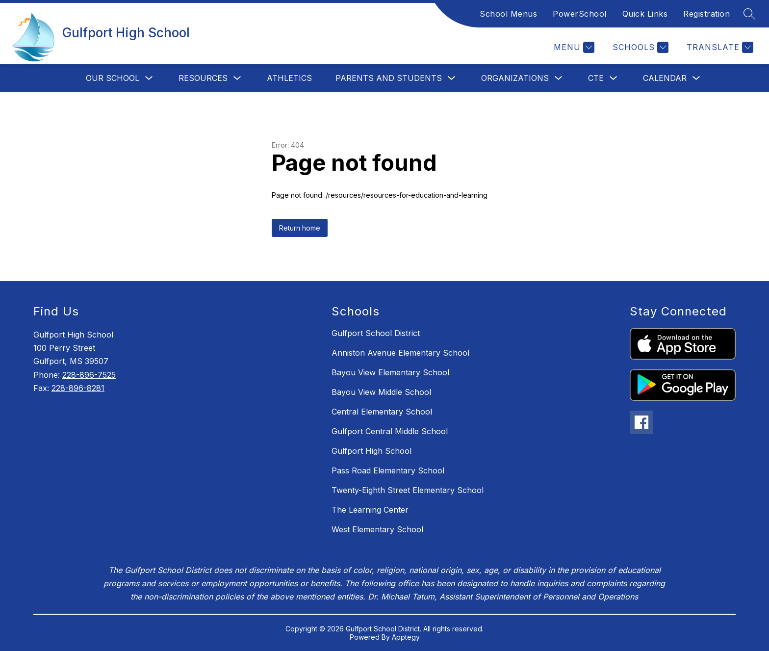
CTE (596, 78)
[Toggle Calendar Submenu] (696, 78)
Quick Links (645, 14)
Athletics (289, 78)
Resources (203, 78)
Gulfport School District (376, 333)
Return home (299, 228)
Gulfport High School (371, 451)
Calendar (665, 78)
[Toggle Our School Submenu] (149, 78)
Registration (706, 14)
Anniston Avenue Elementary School (400, 353)
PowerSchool (580, 14)
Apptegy (406, 637)
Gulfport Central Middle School (390, 431)
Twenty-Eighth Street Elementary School (408, 490)
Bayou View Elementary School (390, 372)
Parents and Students (388, 78)
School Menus (508, 14)
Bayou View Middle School (381, 392)
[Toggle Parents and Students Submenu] (452, 78)
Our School (112, 78)
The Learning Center (370, 510)
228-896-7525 (89, 375)
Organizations (515, 78)
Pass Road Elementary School (388, 470)
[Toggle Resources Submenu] (237, 78)
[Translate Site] (718, 47)
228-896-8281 (77, 388)
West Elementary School (377, 529)
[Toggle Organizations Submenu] (558, 78)
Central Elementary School (382, 412)
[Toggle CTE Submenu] (613, 78)
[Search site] (749, 14)
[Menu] (572, 47)
